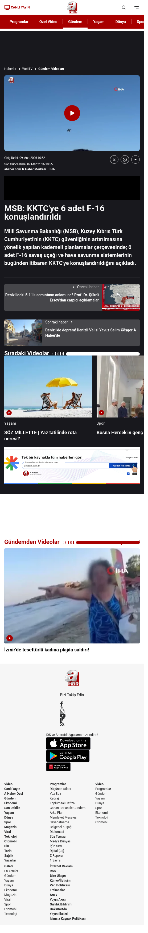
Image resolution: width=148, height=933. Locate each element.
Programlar (58, 784)
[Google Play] (72, 756)
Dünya (8, 817)
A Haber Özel (13, 794)
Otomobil (10, 841)
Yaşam (9, 813)
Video (8, 784)
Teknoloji (11, 836)
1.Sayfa (55, 860)
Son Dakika (12, 808)
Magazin (10, 827)
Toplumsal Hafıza (62, 803)
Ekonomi (10, 803)
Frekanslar (57, 890)
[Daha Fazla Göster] (135, 159)
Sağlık (8, 856)
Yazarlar (10, 860)
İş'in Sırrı (56, 846)
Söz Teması (58, 836)
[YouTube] (72, 716)
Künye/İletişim (60, 880)
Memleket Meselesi (63, 817)
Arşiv (53, 895)
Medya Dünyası (60, 841)
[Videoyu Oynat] (72, 113)
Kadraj (54, 798)
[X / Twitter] (72, 708)
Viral (7, 832)
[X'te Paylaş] (114, 159)
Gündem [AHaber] (75, 22)
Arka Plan (56, 813)
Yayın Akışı (58, 899)
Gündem (10, 798)
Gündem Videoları (51, 69)
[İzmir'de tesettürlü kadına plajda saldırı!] (72, 603)
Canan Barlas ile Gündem (67, 808)
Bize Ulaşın (58, 876)
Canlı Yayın (12, 789)
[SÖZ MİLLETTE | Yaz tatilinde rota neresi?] (48, 399)
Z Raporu (56, 856)
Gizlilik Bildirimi (61, 904)
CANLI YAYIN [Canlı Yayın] (17, 7)
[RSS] (72, 724)
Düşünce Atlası (60, 789)
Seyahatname (59, 822)
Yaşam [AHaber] (99, 22)
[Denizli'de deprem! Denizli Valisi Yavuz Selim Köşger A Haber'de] (72, 332)
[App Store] (72, 743)
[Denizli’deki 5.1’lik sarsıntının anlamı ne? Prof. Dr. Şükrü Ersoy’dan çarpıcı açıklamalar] (72, 297)
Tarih (7, 851)
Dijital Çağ (57, 851)
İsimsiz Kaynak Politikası (68, 919)
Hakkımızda (58, 909)
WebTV (27, 69)
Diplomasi (57, 832)
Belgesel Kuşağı (61, 827)
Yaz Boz (55, 794)
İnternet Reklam (61, 866)
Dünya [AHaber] (121, 22)
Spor (7, 822)
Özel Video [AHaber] (48, 22)
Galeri (8, 866)
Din (6, 846)
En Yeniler (11, 871)
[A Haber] (72, 7)
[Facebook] (72, 703)
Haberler (10, 69)
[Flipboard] (72, 720)
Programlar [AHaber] (19, 22)
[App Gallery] (72, 766)
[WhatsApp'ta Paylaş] (125, 159)
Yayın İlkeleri (59, 914)
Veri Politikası (60, 885)
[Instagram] (72, 712)
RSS (53, 871)
